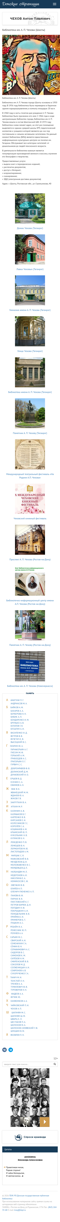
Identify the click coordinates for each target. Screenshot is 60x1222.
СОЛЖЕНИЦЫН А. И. (20, 967)
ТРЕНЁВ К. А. (16, 983)
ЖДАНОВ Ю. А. (17, 795)
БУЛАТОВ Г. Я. (17, 726)
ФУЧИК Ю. (16, 997)
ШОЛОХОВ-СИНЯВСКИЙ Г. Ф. (24, 1028)
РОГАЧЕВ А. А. (17, 933)
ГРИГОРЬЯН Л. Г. (18, 761)
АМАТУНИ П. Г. (17, 700)
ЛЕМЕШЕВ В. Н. (18, 845)
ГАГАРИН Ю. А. (16, 746)
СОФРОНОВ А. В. (18, 970)
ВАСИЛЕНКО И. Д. (19, 732)
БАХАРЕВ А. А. (17, 710)
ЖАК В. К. (15, 789)
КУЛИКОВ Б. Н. (18, 838)
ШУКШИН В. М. (17, 1031)
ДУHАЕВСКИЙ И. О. (20, 774)
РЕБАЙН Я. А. (16, 926)
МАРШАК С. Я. (17, 855)
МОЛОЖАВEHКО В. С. (20, 864)
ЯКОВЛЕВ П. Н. (17, 1035)
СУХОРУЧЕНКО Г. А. (20, 973)
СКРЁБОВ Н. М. (17, 958)
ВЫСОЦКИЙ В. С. (18, 742)
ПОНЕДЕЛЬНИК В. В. (20, 913)
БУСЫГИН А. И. (17, 729)
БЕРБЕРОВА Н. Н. (18, 713)
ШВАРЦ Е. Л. (16, 1019)
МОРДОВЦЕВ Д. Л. (19, 868)
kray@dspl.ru (20, 1210)
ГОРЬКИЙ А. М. (18, 755)
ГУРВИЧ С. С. (16, 764)
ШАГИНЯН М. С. (19, 1012)
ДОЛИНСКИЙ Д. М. (19, 771)
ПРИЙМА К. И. (17, 916)
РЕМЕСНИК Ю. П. (19, 930)
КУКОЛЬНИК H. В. (19, 835)
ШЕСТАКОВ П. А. (18, 1022)
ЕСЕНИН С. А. (17, 782)
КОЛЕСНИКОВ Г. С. (19, 823)
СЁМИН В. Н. (16, 946)
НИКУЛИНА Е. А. (18, 878)
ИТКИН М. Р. (16, 806)
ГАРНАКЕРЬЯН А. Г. (19, 749)
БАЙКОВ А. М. (16, 707)
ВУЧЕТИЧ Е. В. (17, 739)
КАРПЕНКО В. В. (18, 817)
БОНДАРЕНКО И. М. (20, 720)
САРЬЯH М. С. (16, 937)
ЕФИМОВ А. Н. (17, 785)
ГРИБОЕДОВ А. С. (19, 758)
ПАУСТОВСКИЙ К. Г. (20, 901)
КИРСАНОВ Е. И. (18, 820)
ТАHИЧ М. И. (16, 977)
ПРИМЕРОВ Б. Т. (18, 919)
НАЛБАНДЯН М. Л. (19, 871)
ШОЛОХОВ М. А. (18, 1025)
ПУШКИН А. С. (17, 922)
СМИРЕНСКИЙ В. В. (20, 961)
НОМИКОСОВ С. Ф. (19, 881)
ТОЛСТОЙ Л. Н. (17, 980)
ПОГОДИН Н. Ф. (18, 907)
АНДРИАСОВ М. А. (19, 703)
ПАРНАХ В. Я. (17, 898)
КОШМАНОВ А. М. (19, 829)
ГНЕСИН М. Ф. (17, 752)
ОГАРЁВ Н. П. (16, 888)
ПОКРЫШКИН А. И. (19, 910)
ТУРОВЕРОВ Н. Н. (19, 990)
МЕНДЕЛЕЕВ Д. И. (19, 861)
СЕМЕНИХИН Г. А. (19, 943)
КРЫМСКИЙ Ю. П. (19, 832)
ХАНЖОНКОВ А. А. (18, 1001)
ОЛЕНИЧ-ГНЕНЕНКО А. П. (22, 891)
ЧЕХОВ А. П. (16, 1008)
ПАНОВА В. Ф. (17, 895)
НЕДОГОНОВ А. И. (19, 875)
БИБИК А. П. (16, 717)
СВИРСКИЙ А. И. (18, 940)
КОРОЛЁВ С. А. (17, 826)
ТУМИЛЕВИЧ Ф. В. (19, 987)
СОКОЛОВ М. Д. (18, 964)
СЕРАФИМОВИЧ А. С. (20, 949)
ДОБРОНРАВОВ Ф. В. (20, 768)
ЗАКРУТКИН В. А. (18, 802)
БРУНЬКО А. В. (17, 723)
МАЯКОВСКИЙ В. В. (20, 858)
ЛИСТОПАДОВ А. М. (20, 851)
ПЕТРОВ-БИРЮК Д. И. (21, 904)
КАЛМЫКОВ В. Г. (18, 814)
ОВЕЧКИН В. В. (18, 885)
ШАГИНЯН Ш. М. (18, 1016)
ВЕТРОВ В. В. (16, 736)
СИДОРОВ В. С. (17, 952)
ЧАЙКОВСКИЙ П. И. (20, 1005)
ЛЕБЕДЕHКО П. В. (19, 842)
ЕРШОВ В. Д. (16, 778)
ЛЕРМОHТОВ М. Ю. (19, 848)
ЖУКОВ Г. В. (16, 798)
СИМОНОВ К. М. (18, 955)
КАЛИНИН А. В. (18, 811)
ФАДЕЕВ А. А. (17, 993)
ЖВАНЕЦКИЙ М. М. (19, 792)
